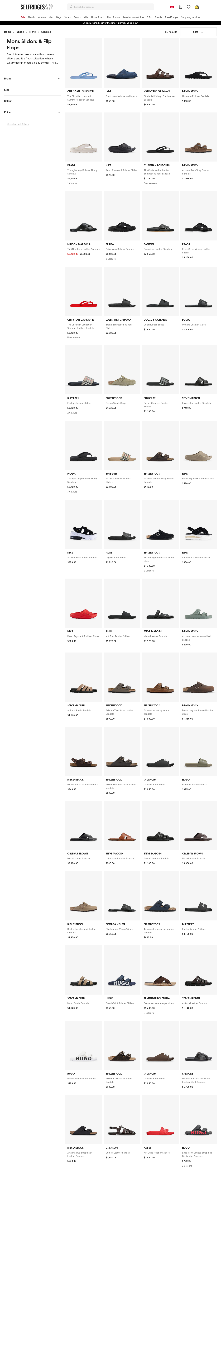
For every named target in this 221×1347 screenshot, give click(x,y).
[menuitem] (23, 17)
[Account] (180, 6)
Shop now (132, 22)
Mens (32, 31)
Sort (198, 32)
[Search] (71, 6)
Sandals (46, 31)
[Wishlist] (188, 6)
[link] (83, 97)
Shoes (20, 31)
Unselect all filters (18, 124)
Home (7, 31)
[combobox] (113, 7)
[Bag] (196, 6)
